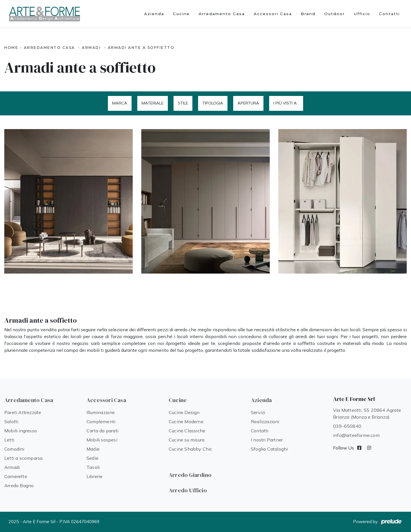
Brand (308, 13)
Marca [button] (119, 103)
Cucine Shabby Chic (190, 449)
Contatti (389, 13)
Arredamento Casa (222, 13)
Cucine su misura (186, 440)
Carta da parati (102, 430)
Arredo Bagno (19, 485)
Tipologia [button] (212, 103)
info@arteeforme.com (356, 435)
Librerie (94, 476)
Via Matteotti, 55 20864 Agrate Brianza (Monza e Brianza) (367, 413)
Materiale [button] (153, 103)
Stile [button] (183, 103)
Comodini (14, 449)
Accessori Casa (273, 13)
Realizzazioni (265, 421)
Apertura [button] (248, 103)
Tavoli (93, 467)
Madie (93, 449)
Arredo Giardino (190, 475)
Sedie (92, 458)
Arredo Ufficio (188, 490)
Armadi (91, 47)
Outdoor (334, 13)
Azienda (154, 13)
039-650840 (347, 426)
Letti (9, 440)
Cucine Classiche (187, 430)
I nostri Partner (267, 440)
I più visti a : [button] (286, 103)
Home (11, 47)
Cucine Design (184, 412)
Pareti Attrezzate (22, 412)
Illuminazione (100, 412)
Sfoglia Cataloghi (269, 449)
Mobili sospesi (101, 440)
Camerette (15, 476)
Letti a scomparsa (23, 458)
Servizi (258, 412)
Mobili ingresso (20, 430)
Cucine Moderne (186, 421)
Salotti (11, 421)
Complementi (100, 421)
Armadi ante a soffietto (141, 47)
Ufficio (362, 13)
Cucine (181, 13)
